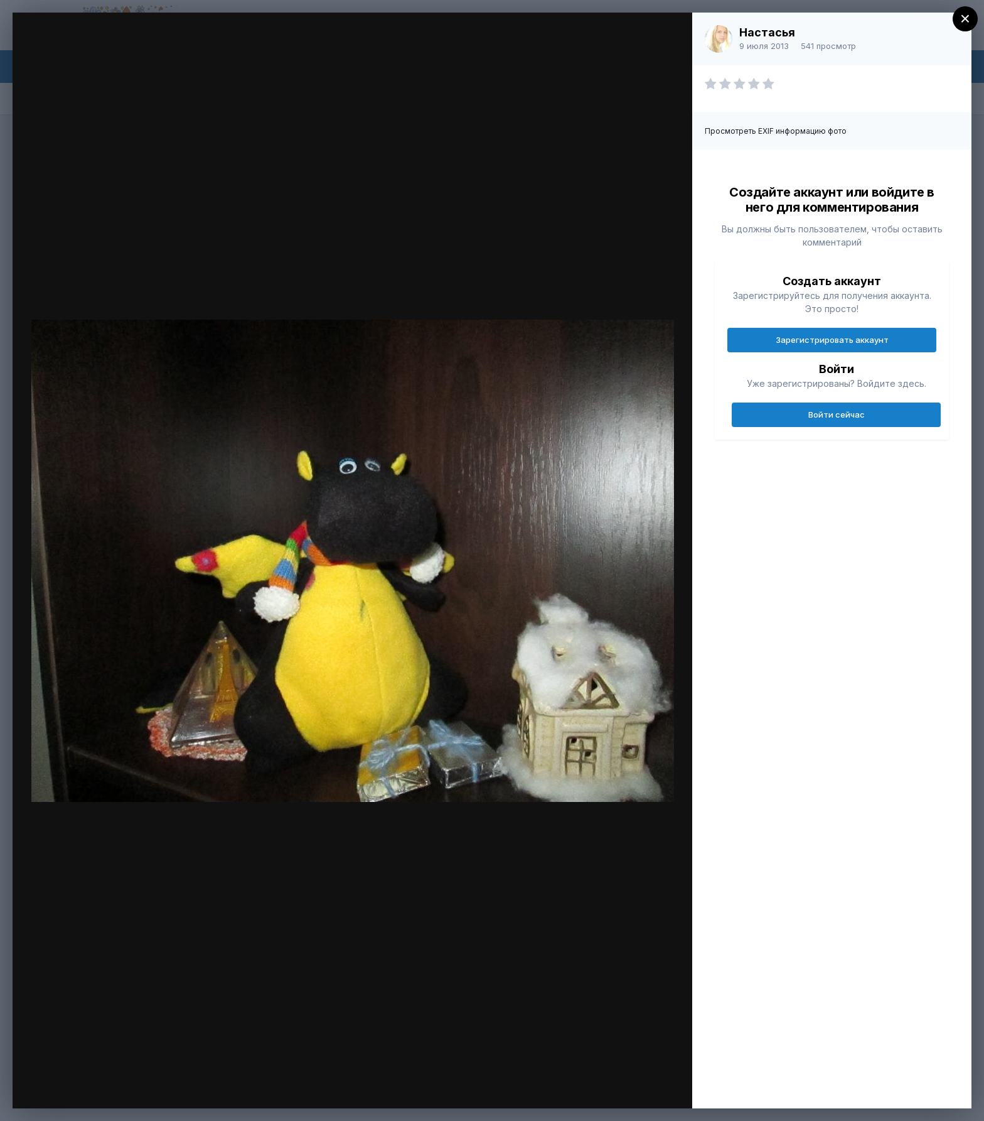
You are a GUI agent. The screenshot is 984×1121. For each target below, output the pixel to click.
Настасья (767, 32)
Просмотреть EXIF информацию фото (776, 131)
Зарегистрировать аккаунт (832, 340)
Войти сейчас (836, 414)
